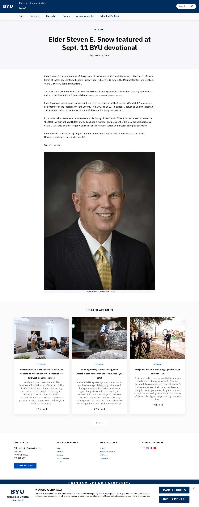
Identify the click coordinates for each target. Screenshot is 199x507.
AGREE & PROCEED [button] (174, 499)
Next (99, 431)
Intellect (35, 16)
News (23, 8)
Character (51, 16)
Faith (21, 16)
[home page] (8, 6)
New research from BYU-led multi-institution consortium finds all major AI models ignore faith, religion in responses (41, 377)
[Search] (186, 6)
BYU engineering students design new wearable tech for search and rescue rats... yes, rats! (99, 375)
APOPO (114, 392)
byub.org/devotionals (113, 95)
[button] (194, 489)
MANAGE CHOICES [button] (174, 490)
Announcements (84, 16)
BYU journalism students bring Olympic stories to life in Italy (157, 373)
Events (66, 16)
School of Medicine (110, 16)
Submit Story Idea (28, 474)
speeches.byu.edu (136, 95)
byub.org (136, 91)
